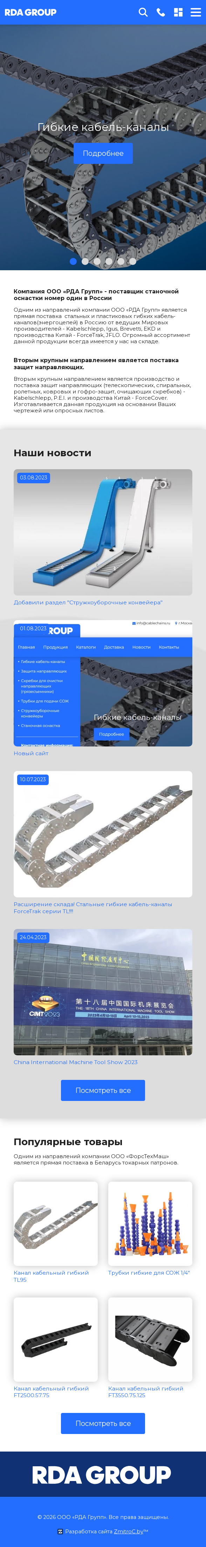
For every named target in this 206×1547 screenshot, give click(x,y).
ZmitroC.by (129, 1529)
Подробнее (103, 153)
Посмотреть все (103, 1089)
